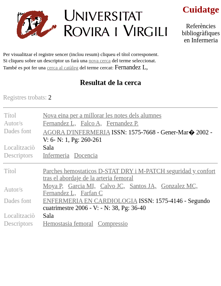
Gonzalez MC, (179, 186)
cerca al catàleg (62, 68)
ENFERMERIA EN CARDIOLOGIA (90, 200)
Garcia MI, (81, 186)
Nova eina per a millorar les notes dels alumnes (102, 115)
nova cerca (100, 60)
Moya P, (53, 186)
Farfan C (91, 193)
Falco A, (91, 123)
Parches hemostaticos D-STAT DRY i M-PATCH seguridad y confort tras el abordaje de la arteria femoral (129, 174)
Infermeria (56, 155)
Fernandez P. (122, 123)
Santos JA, (143, 186)
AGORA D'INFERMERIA (76, 132)
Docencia (85, 155)
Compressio (113, 223)
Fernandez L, (59, 123)
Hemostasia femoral (68, 223)
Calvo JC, (112, 186)
